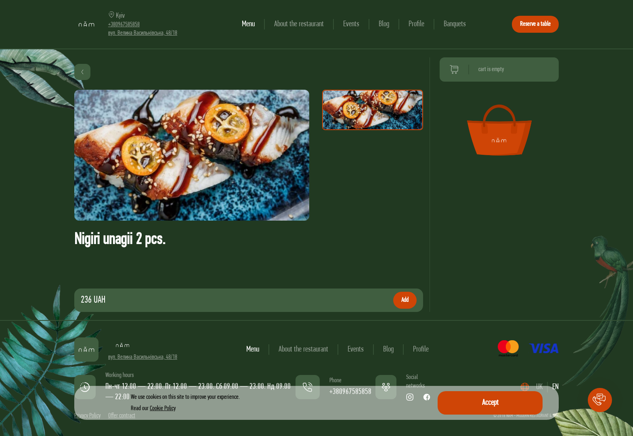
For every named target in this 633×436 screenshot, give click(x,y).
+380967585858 (124, 24)
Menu (248, 24)
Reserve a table (535, 24)
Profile (416, 24)
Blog (384, 24)
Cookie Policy (163, 408)
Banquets (455, 24)
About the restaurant (299, 24)
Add (405, 300)
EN (555, 387)
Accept (490, 403)
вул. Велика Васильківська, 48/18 (142, 33)
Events (351, 24)
